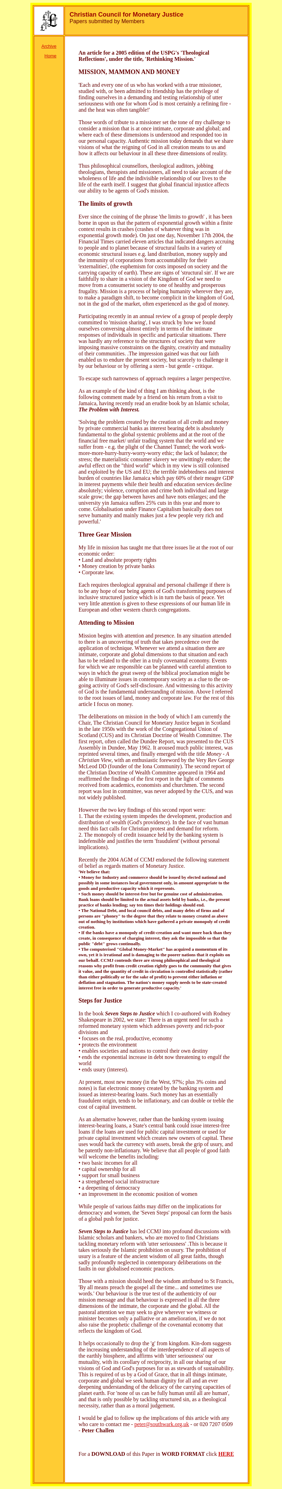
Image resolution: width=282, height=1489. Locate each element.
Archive (48, 46)
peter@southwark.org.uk (161, 1424)
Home (51, 55)
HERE (226, 1454)
